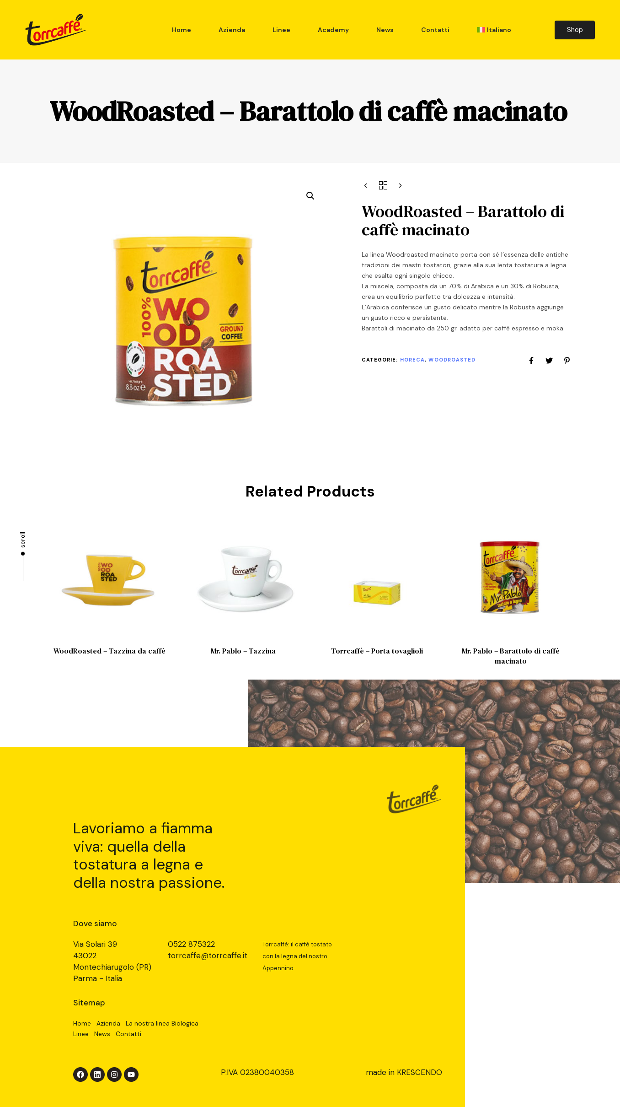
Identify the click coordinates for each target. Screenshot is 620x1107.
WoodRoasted (452, 359)
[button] (310, 196)
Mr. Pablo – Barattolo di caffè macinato (511, 655)
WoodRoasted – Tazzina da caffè (109, 651)
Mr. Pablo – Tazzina (243, 651)
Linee (281, 30)
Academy (333, 30)
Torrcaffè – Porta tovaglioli (377, 651)
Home (181, 30)
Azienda (232, 30)
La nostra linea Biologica (162, 1023)
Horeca (412, 359)
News (385, 30)
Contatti (435, 30)
